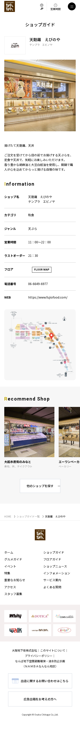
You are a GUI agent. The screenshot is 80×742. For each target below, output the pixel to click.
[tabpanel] (40, 95)
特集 (7, 573)
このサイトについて (52, 650)
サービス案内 (52, 580)
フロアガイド (52, 559)
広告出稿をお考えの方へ (40, 699)
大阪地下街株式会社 (24, 650)
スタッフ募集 (13, 594)
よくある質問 (52, 587)
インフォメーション (56, 573)
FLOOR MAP (41, 269)
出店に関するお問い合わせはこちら (44, 681)
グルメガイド (13, 559)
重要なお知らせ (14, 580)
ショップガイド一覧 (28, 516)
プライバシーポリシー (38, 656)
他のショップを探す (40, 486)
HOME (7, 516)
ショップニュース (55, 566)
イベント (10, 566)
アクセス (10, 587)
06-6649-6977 (38, 284)
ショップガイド (53, 552)
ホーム (8, 552)
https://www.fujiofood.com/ (47, 297)
